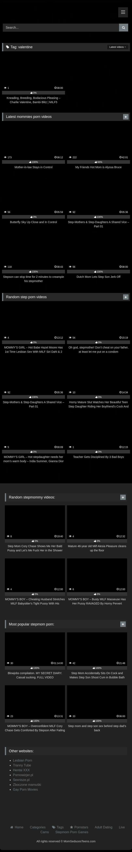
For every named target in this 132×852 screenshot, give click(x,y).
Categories (38, 827)
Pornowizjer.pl (23, 775)
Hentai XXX (21, 770)
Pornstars (81, 827)
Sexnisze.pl (21, 780)
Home (19, 827)
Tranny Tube (22, 765)
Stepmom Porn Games (71, 832)
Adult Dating (103, 827)
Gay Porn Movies (25, 789)
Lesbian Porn (22, 760)
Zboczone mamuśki (27, 784)
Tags (60, 827)
